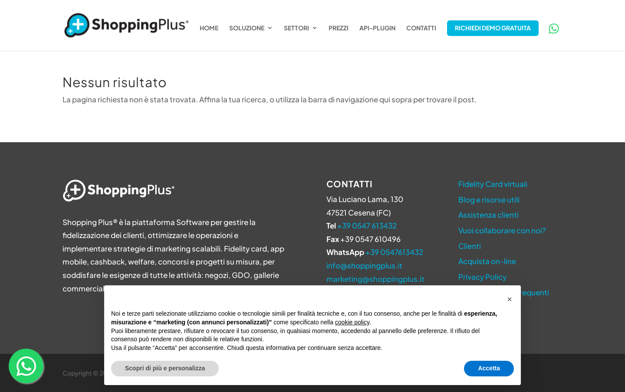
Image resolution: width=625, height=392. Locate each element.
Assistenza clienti (488, 214)
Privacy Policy (482, 276)
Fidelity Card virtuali (492, 184)
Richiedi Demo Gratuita (493, 28)
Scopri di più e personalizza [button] (165, 368)
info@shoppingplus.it (364, 265)
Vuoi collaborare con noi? (502, 230)
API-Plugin (377, 28)
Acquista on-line (487, 261)
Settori (296, 28)
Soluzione (246, 28)
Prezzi (339, 28)
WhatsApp (553, 28)
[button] (509, 299)
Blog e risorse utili (489, 199)
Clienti (469, 246)
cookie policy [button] (352, 322)
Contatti (421, 28)
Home (209, 28)
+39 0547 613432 (367, 225)
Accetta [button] (489, 368)
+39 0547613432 (394, 252)
